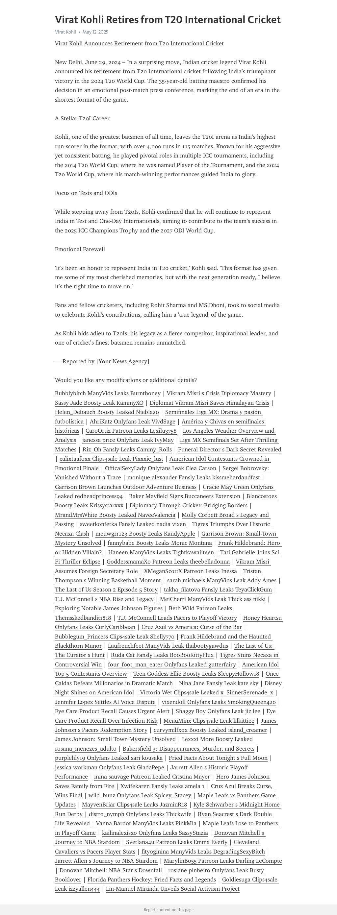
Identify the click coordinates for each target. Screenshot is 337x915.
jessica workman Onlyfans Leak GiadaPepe (109, 767)
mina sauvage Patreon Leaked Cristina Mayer (152, 776)
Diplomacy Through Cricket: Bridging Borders (188, 505)
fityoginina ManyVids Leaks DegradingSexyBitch (203, 851)
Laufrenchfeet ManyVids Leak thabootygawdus (168, 645)
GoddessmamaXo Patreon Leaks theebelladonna (168, 561)
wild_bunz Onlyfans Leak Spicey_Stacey (140, 795)
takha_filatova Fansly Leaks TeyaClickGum (218, 589)
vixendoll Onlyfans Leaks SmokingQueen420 (219, 702)
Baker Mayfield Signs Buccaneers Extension (184, 496)
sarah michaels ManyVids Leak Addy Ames (221, 580)
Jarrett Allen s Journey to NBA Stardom (106, 860)
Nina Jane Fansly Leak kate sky (218, 683)
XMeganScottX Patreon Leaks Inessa (190, 571)
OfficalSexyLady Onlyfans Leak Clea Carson (160, 468)
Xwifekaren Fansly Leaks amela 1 (162, 786)
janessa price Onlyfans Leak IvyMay (128, 440)
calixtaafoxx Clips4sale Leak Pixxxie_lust (111, 458)
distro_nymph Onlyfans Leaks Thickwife (140, 814)
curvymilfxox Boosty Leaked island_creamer (210, 730)
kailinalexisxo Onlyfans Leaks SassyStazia (155, 832)
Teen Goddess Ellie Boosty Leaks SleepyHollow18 (196, 673)
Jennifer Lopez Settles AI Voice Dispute (105, 702)
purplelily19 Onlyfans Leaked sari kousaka (109, 757)
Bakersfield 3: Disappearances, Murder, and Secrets (188, 748)
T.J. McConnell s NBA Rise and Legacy (104, 599)
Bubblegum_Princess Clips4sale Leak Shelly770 (114, 636)
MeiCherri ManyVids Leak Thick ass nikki (213, 599)
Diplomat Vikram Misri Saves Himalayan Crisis (209, 402)
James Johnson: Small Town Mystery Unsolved (115, 739)
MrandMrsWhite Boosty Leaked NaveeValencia (115, 514)
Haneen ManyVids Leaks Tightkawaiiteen (161, 552)
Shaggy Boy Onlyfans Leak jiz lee (218, 711)
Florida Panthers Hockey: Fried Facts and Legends (152, 879)
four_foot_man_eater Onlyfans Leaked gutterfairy (172, 664)
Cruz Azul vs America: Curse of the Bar (192, 627)
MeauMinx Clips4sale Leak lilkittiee (209, 720)
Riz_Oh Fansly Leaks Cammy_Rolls (127, 449)
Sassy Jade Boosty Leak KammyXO (99, 402)
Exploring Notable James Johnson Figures (109, 608)
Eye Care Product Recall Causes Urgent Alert (112, 711)
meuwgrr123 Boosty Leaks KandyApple (145, 533)
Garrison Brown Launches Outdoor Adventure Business (125, 487)
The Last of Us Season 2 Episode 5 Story (106, 589)
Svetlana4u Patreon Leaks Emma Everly (176, 842)
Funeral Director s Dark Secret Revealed (229, 449)
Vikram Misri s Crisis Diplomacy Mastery (219, 393)
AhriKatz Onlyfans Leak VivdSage (132, 421)
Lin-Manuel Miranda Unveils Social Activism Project (173, 888)
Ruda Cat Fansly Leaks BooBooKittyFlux (162, 655)
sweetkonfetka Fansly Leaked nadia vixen (133, 524)
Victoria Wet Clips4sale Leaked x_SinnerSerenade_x (206, 692)
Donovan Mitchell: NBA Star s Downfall (111, 870)
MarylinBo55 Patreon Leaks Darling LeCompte (223, 860)
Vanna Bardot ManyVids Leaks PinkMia (146, 823)
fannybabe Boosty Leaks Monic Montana (160, 542)
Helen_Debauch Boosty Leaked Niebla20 (107, 412)
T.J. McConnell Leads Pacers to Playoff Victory (177, 617)
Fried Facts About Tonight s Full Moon (218, 757)
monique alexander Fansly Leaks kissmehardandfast (193, 477)
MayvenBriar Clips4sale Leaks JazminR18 (134, 804)
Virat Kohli (65, 32)
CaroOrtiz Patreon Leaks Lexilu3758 (131, 430)
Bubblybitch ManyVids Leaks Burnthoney (108, 393)
